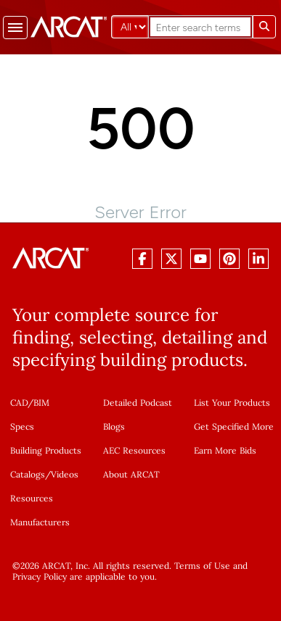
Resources (31, 498)
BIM (41, 402)
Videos (64, 474)
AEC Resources (134, 450)
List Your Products (232, 402)
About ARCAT (131, 474)
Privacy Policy (39, 576)
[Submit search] (264, 26)
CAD (19, 402)
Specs (22, 426)
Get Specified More (234, 426)
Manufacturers (40, 522)
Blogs (114, 426)
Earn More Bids (225, 450)
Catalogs (27, 474)
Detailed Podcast (137, 402)
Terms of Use (202, 565)
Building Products (45, 450)
